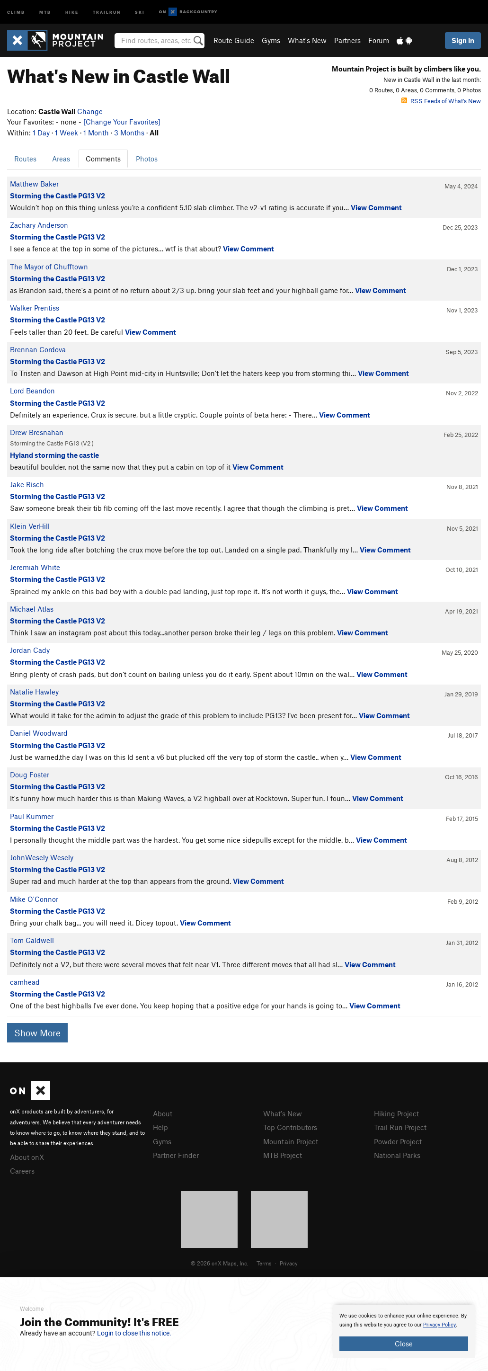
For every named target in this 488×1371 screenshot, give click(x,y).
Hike (72, 12)
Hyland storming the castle (54, 455)
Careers (22, 1170)
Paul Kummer (31, 816)
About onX (27, 1157)
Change (90, 111)
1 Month (96, 132)
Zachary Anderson (39, 225)
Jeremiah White (35, 567)
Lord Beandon (32, 390)
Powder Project (398, 1141)
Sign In (463, 40)
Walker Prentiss (34, 307)
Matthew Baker (34, 183)
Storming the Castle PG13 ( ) (52, 443)
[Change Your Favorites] (121, 121)
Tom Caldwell (32, 940)
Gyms (271, 40)
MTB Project (282, 1155)
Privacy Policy (439, 1325)
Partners (347, 40)
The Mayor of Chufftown (49, 266)
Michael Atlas (31, 609)
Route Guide (233, 40)
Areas (61, 158)
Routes (25, 158)
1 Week (66, 132)
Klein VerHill (30, 526)
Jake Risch (27, 484)
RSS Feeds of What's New (441, 101)
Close (404, 1343)
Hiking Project (396, 1113)
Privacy (289, 1263)
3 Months (129, 132)
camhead (25, 982)
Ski (140, 12)
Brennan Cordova (38, 349)
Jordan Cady (30, 650)
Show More (37, 1032)
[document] (403, 1331)
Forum (378, 40)
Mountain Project (290, 1141)
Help (160, 1127)
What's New (307, 40)
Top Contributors (290, 1127)
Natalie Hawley (34, 691)
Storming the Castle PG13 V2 (57, 195)
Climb (16, 12)
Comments (103, 158)
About (162, 1113)
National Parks (397, 1155)
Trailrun (107, 12)
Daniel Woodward (39, 733)
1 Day (41, 132)
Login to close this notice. (134, 1333)
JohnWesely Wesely (41, 857)
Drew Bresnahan (36, 432)
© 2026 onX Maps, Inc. (219, 1263)
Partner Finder (176, 1155)
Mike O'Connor (34, 899)
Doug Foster (29, 774)
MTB (45, 12)
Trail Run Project (400, 1127)
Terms (264, 1263)
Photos (147, 158)
